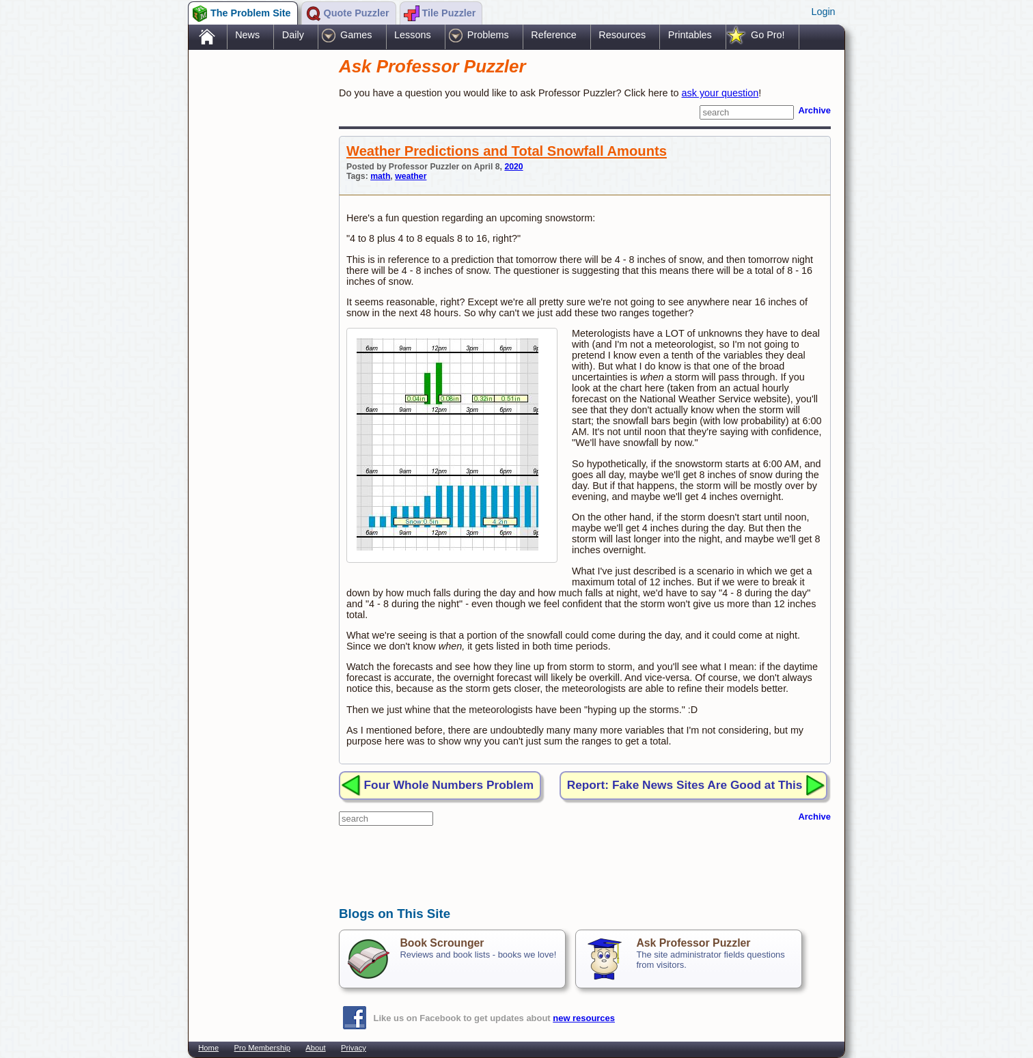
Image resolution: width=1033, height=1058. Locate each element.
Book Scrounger (442, 943)
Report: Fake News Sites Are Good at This (685, 785)
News (247, 34)
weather (410, 176)
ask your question (720, 92)
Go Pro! (768, 34)
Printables (690, 34)
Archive (814, 110)
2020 (513, 166)
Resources (622, 34)
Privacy (353, 1048)
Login (823, 11)
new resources (584, 1018)
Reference (553, 34)
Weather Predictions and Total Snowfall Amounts (506, 150)
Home (208, 1048)
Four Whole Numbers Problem (449, 785)
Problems (488, 34)
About (315, 1048)
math (380, 176)
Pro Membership (262, 1048)
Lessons (412, 34)
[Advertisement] (257, 268)
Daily (293, 34)
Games (356, 34)
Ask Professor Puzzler (693, 943)
